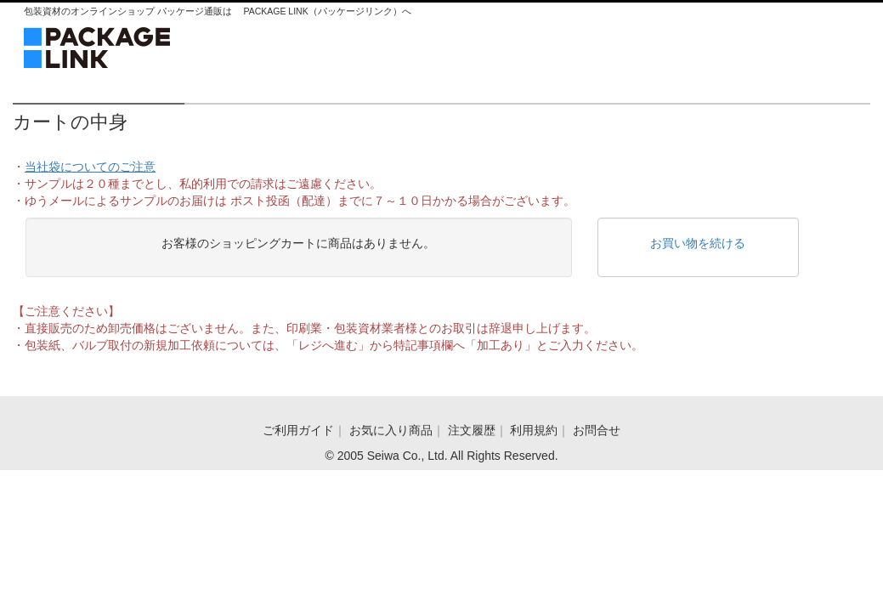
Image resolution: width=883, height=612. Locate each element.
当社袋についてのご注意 (90, 166)
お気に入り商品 (391, 430)
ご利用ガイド (298, 430)
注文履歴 (471, 430)
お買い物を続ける (697, 243)
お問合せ (596, 430)
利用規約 (534, 430)
